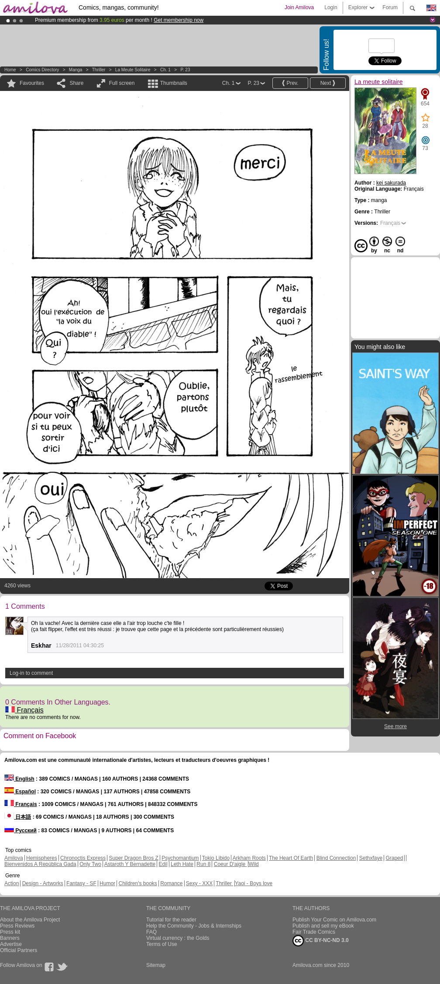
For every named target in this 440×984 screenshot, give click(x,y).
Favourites (32, 83)
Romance (171, 883)
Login (330, 7)
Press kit (10, 932)
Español (20, 792)
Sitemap (155, 965)
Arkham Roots (249, 858)
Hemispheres (41, 858)
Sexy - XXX (199, 883)
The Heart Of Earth (291, 858)
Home (10, 69)
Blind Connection (336, 858)
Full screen (122, 83)
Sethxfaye (370, 858)
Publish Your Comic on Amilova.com (334, 920)
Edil (163, 864)
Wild (253, 864)
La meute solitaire (133, 69)
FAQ (151, 932)
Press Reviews (17, 926)
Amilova (13, 858)
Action (11, 883)
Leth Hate (182, 864)
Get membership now (178, 20)
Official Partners (18, 950)
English (19, 779)
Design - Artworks (42, 883)
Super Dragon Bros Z (133, 858)
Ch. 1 (165, 69)
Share (76, 83)
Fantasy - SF (81, 883)
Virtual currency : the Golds (178, 938)
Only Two (90, 864)
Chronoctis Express (83, 858)
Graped (394, 858)
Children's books (137, 883)
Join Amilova (299, 7)
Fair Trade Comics (313, 932)
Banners (10, 938)
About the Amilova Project (30, 920)
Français (24, 710)
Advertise (11, 944)
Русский (20, 830)
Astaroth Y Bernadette (130, 864)
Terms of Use (161, 944)
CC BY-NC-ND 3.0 (320, 940)
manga (75, 69)
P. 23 (185, 69)
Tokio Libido (216, 858)
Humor (107, 883)
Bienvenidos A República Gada (40, 864)
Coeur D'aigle (230, 864)
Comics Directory (42, 69)
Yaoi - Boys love (253, 883)
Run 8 (203, 864)
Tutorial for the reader (171, 920)
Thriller (99, 69)
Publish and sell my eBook (323, 926)
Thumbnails (173, 83)
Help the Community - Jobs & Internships (193, 926)
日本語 (17, 817)
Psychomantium (180, 858)
